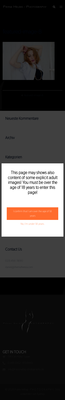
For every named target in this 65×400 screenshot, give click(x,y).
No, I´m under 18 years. (32, 224)
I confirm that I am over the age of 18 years (32, 213)
